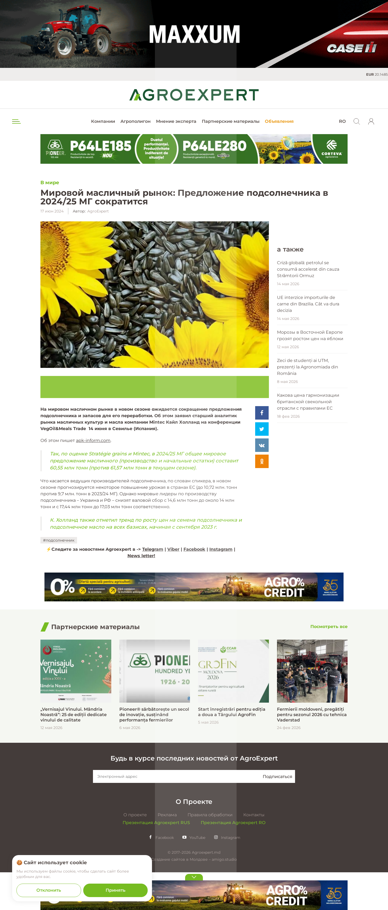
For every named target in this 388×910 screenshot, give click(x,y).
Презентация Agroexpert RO (233, 860)
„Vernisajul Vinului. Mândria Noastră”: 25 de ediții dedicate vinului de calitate (73, 752)
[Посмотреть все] (329, 665)
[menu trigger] (16, 121)
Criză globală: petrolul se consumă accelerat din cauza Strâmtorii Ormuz (308, 446)
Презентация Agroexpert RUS (156, 860)
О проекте (135, 852)
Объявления (279, 121)
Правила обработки (210, 852)
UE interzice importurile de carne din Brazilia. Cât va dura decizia (308, 481)
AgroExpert (98, 211)
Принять (115, 890)
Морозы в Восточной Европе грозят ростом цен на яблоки (310, 512)
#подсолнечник (58, 540)
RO (342, 121)
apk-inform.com (93, 440)
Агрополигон (135, 121)
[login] (371, 121)
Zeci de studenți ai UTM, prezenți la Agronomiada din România (307, 544)
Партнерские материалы (230, 121)
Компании (103, 121)
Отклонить (48, 890)
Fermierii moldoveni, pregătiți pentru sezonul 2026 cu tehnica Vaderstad (312, 752)
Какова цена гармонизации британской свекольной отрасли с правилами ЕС (308, 578)
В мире (49, 182)
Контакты (254, 852)
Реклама (167, 852)
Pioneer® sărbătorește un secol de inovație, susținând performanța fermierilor (154, 752)
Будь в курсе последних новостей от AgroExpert (194, 796)
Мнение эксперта (176, 121)
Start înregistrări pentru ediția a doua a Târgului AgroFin (231, 749)
